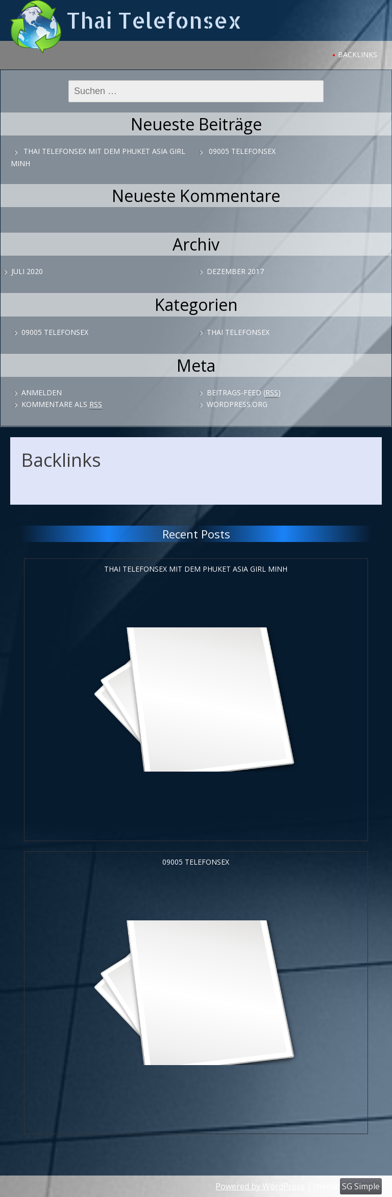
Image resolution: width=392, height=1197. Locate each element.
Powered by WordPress (260, 1186)
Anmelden (41, 392)
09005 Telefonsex (242, 151)
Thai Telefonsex (154, 20)
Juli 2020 (27, 271)
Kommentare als (61, 404)
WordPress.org (237, 404)
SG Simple (361, 1186)
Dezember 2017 (235, 271)
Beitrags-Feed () (244, 393)
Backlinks (357, 54)
